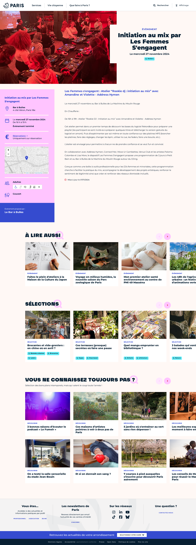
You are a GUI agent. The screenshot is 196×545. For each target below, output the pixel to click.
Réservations (19, 136)
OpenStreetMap (38, 173)
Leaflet (26, 173)
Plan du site (143, 542)
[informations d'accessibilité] (27, 187)
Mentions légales (55, 542)
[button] (26, 158)
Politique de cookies (127, 542)
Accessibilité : (80, 542)
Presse (101, 542)
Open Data (111, 542)
